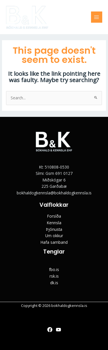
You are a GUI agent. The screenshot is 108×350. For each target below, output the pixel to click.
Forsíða (54, 216)
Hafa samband (54, 242)
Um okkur (54, 235)
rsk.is (54, 276)
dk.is (54, 282)
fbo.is (54, 269)
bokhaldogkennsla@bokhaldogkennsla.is (54, 193)
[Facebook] (49, 329)
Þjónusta (54, 229)
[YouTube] (58, 329)
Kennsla (54, 222)
